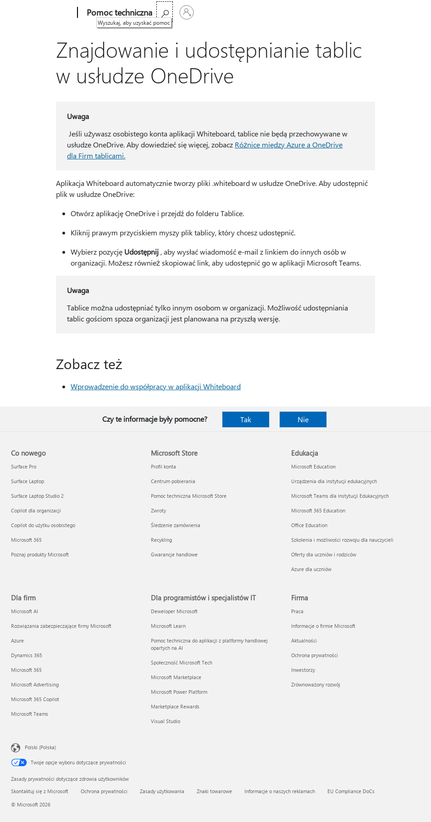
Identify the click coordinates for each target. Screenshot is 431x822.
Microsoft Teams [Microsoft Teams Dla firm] (29, 713)
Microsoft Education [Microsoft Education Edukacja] (313, 466)
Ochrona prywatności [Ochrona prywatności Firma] (314, 655)
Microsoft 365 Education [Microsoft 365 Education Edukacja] (318, 510)
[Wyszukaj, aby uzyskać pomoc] (387, 11)
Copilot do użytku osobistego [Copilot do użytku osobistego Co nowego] (43, 525)
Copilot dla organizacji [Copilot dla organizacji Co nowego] (36, 510)
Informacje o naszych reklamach (279, 791)
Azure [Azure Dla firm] (17, 640)
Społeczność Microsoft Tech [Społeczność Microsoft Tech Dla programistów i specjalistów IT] (181, 662)
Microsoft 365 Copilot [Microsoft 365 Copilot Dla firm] (35, 699)
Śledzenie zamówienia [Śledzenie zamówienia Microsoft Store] (175, 525)
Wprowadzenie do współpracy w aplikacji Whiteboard (156, 386)
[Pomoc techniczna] (116, 12)
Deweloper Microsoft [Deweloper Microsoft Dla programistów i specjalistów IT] (174, 611)
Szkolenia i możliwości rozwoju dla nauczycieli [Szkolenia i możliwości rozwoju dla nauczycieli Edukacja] (342, 539)
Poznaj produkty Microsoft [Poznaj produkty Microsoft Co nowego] (40, 554)
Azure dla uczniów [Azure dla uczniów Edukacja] (311, 569)
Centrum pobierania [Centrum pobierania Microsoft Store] (173, 481)
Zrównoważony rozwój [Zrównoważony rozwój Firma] (315, 684)
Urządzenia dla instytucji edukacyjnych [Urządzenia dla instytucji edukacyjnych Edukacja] (334, 481)
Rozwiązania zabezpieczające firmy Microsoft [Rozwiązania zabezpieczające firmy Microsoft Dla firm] (61, 625)
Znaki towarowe (214, 791)
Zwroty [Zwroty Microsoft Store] (158, 510)
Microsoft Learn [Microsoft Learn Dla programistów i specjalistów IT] (168, 625)
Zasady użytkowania (162, 791)
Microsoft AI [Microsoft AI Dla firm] (24, 611)
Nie (303, 419)
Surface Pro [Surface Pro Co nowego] (23, 466)
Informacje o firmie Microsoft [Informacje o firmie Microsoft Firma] (323, 625)
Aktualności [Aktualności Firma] (304, 640)
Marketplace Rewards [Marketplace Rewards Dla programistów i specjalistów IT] (175, 706)
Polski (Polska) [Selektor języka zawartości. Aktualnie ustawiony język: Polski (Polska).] (40, 747)
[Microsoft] (41, 12)
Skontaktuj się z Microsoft (39, 791)
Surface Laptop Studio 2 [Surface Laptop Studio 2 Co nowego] (37, 495)
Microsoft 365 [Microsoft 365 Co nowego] (26, 539)
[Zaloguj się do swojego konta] (409, 12)
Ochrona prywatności (104, 791)
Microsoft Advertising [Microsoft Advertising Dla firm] (35, 684)
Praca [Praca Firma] (297, 611)
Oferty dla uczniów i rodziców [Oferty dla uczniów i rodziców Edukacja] (323, 554)
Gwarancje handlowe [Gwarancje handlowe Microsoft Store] (174, 554)
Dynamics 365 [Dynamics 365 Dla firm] (26, 655)
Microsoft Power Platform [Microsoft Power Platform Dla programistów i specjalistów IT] (179, 691)
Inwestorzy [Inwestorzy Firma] (303, 669)
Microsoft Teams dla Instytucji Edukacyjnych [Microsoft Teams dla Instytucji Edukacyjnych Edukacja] (340, 495)
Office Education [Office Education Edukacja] (309, 525)
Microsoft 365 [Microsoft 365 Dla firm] (26, 669)
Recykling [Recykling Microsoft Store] (161, 539)
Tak (245, 419)
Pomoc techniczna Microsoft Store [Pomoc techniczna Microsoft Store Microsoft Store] (189, 495)
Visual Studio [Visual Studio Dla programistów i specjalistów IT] (165, 721)
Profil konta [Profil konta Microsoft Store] (163, 466)
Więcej (168, 12)
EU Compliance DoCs (351, 791)
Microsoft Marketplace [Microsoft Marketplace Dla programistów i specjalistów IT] (176, 677)
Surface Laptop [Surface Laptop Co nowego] (27, 481)
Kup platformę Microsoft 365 (236, 12)
